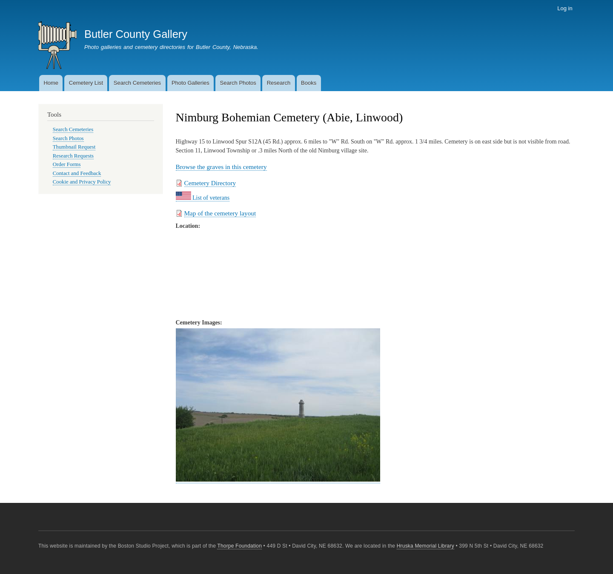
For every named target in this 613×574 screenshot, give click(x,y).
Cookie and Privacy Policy (82, 182)
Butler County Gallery (135, 34)
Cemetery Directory (210, 183)
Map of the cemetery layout (220, 213)
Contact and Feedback (77, 173)
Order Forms (67, 164)
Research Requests (73, 156)
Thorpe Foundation (239, 546)
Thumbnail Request (74, 147)
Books (308, 83)
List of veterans (203, 198)
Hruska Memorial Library (425, 546)
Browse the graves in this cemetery (221, 166)
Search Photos (238, 83)
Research (279, 83)
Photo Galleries (190, 83)
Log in (564, 8)
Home (50, 83)
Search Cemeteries (137, 83)
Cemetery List (86, 83)
